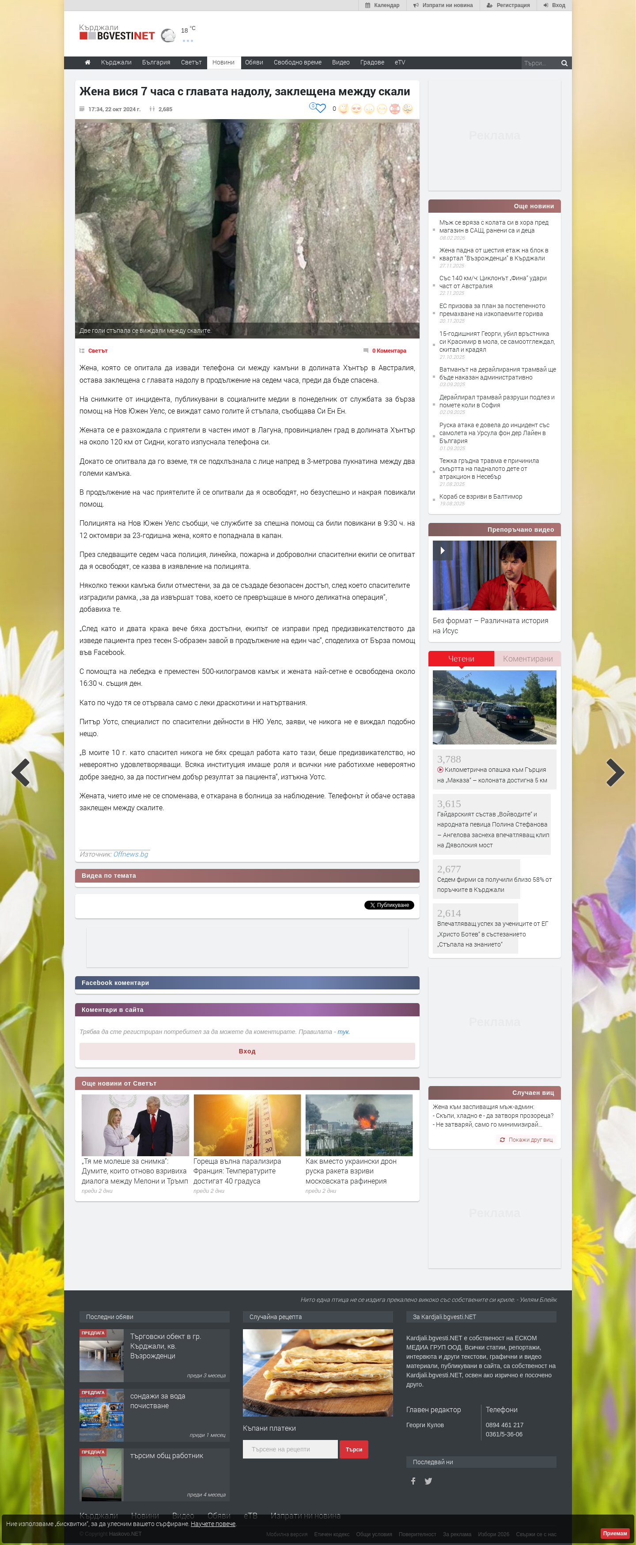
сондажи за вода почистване (158, 1400)
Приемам (615, 1533)
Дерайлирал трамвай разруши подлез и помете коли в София (497, 401)
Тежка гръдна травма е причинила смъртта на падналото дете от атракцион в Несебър (489, 468)
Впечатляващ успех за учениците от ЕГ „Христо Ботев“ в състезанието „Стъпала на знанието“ (493, 933)
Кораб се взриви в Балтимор (480, 496)
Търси (354, 1450)
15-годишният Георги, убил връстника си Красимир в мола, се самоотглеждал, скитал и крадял (497, 341)
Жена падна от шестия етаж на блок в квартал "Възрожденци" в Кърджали (494, 254)
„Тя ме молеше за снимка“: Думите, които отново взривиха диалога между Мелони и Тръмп (246, 1170)
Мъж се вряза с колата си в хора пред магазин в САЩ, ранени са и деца (494, 226)
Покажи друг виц (526, 1139)
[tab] (461, 662)
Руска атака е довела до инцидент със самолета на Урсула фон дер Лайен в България (494, 433)
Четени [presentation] (461, 658)
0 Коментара (389, 350)
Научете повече (213, 1523)
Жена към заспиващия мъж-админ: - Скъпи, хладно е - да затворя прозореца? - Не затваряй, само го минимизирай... (493, 1115)
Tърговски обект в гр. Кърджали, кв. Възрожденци (165, 1346)
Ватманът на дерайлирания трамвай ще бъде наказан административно (497, 373)
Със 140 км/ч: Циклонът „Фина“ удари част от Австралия (493, 282)
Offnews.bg (130, 854)
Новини (223, 62)
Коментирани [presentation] (528, 658)
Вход (247, 1051)
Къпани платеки (269, 1427)
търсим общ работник (166, 1455)
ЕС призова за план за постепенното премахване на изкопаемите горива (492, 309)
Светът (98, 350)
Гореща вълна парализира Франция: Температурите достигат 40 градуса (350, 1170)
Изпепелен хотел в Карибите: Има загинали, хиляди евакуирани (129, 1170)
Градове (372, 62)
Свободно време (298, 62)
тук (343, 1031)
